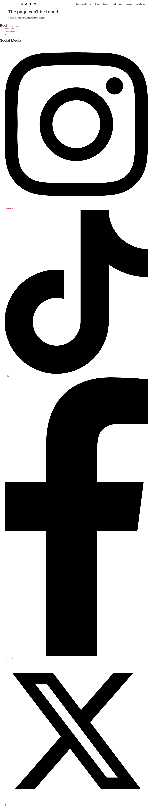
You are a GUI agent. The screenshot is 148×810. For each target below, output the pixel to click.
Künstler (106, 4)
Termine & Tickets (83, 4)
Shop (97, 4)
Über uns (118, 4)
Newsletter (140, 4)
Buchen (129, 4)
